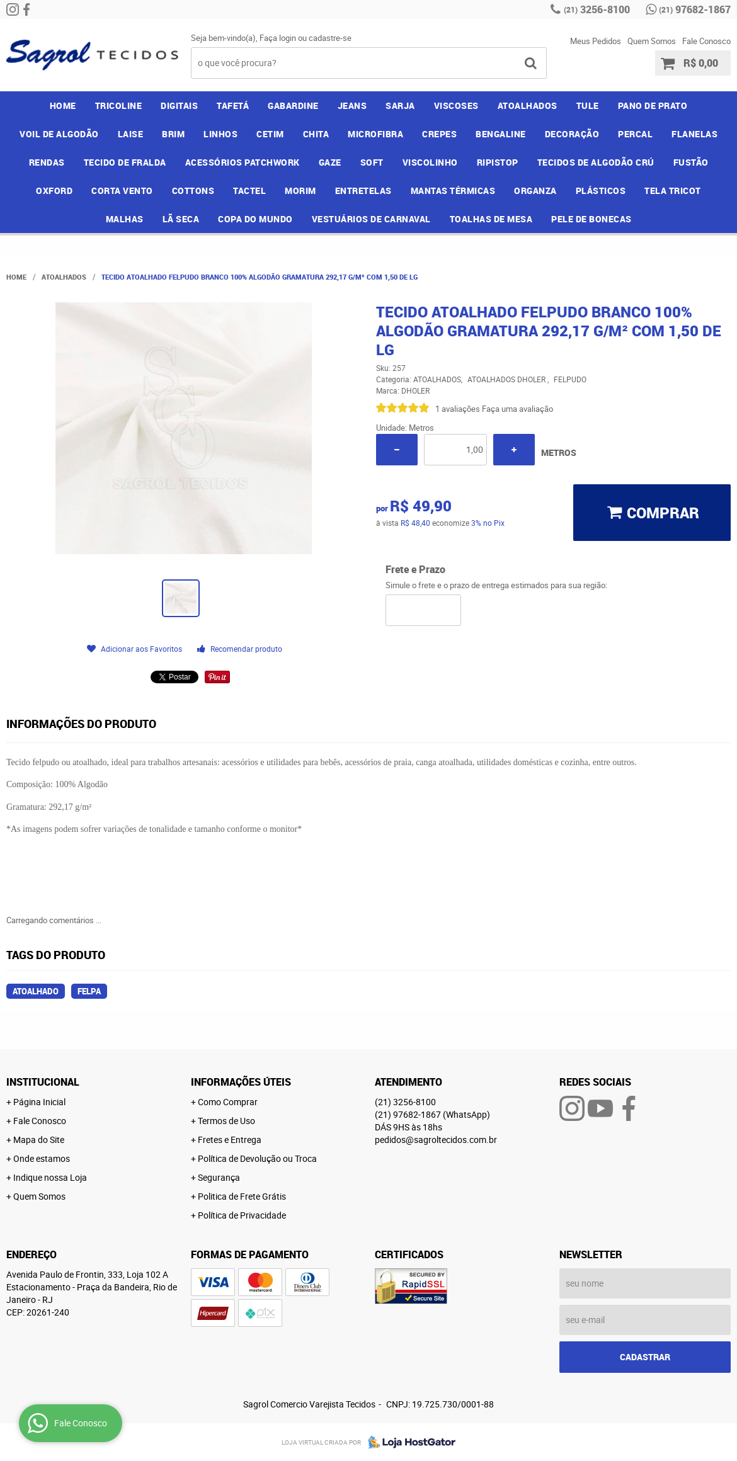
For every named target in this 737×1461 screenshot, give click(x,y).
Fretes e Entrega (229, 1139)
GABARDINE (293, 105)
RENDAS (47, 162)
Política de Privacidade (242, 1215)
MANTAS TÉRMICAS (453, 190)
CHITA (316, 134)
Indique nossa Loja (50, 1177)
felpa (89, 991)
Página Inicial (39, 1102)
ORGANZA (535, 190)
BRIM (173, 134)
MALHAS (125, 219)
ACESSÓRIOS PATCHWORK (242, 162)
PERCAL (635, 134)
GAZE (330, 162)
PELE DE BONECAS (591, 219)
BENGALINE (501, 134)
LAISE (131, 134)
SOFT (372, 162)
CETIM (270, 134)
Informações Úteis (241, 1082)
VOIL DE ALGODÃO (59, 134)
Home (63, 105)
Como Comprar (228, 1102)
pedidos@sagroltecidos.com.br (436, 1139)
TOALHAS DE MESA (491, 219)
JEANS (352, 105)
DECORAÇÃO (572, 134)
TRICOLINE (118, 105)
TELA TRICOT (672, 190)
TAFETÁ (233, 105)
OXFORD (54, 190)
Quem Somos (651, 41)
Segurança (219, 1177)
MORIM (300, 190)
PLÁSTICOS (601, 190)
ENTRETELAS (363, 190)
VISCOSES (456, 105)
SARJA (400, 105)
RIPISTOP (497, 162)
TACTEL (249, 190)
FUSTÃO (691, 162)
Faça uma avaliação (517, 408)
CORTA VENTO (122, 190)
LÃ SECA (181, 219)
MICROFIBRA (375, 134)
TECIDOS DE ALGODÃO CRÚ (595, 162)
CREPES (439, 134)
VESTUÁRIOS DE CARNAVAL (371, 219)
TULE (587, 105)
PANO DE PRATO (653, 105)
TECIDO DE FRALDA (125, 162)
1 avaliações (457, 408)
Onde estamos (41, 1158)
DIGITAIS (179, 105)
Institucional (42, 1082)
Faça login (278, 37)
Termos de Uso (226, 1121)
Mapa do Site (38, 1139)
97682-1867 (695, 9)
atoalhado (36, 991)
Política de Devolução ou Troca (257, 1158)
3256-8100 (597, 9)
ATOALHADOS (527, 105)
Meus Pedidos (595, 41)
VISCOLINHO (430, 162)
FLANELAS (694, 134)
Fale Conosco (706, 41)
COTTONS (193, 190)
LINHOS (220, 134)
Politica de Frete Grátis (242, 1196)
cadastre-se (330, 37)
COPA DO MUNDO (255, 219)
